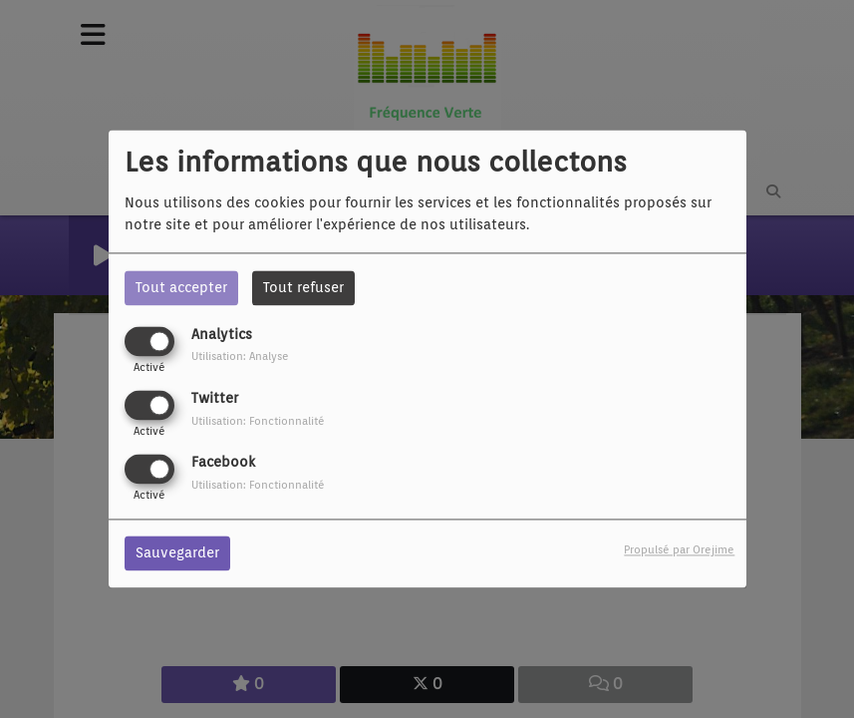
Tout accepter (181, 287)
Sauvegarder (177, 553)
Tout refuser (303, 287)
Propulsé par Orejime (679, 550)
